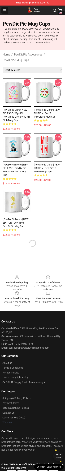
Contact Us (8, 412)
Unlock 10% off (58, 456)
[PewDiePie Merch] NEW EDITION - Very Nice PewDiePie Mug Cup (15, 223)
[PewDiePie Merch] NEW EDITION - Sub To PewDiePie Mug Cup (47, 113)
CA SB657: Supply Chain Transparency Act (25, 382)
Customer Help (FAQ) (13, 417)
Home (6, 54)
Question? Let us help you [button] (49, 467)
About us (7, 363)
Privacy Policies (10, 372)
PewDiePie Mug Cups (16, 60)
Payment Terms (10, 403)
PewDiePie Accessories (28, 54)
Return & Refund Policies (15, 408)
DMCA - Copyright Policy (15, 377)
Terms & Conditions (12, 367)
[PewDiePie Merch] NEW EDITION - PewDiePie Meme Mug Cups (47, 168)
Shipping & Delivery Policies (16, 398)
